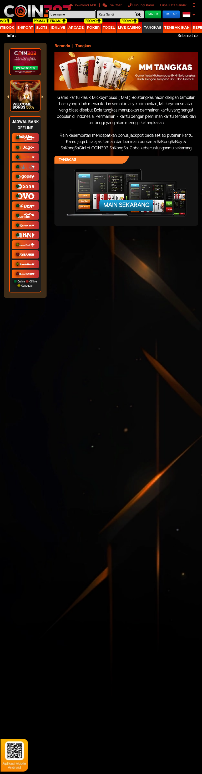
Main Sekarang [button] (126, 205)
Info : (11, 35)
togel (109, 27)
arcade (76, 27)
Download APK (83, 5)
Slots (41, 27)
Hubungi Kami (141, 5)
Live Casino (129, 27)
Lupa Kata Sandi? (173, 5)
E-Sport (25, 27)
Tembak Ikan (177, 27)
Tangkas (152, 27)
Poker (93, 27)
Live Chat (113, 5)
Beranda (62, 45)
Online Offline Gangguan (25, 283)
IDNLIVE (58, 27)
